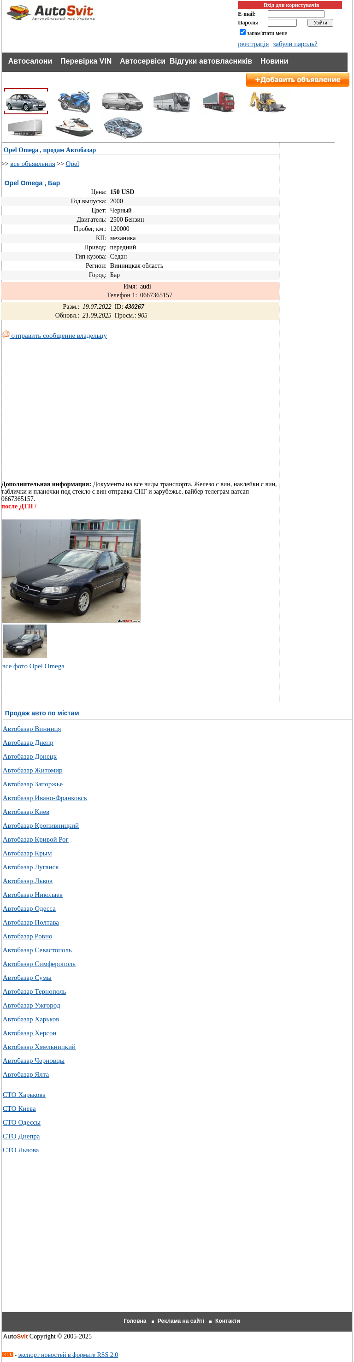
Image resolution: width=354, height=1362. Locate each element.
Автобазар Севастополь (37, 950)
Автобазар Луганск (31, 867)
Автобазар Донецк (30, 756)
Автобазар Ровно (28, 936)
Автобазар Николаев (33, 894)
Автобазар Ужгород (31, 1005)
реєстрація (253, 43)
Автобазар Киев (26, 811)
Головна (135, 1321)
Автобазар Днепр (28, 742)
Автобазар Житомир (33, 770)
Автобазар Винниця (32, 728)
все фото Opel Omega (33, 666)
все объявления (32, 163)
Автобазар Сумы (27, 977)
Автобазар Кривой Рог (36, 839)
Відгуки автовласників (211, 61)
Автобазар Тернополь (34, 991)
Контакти (227, 1321)
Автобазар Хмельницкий (39, 1046)
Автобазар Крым (27, 853)
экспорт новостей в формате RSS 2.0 (68, 1354)
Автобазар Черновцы (34, 1060)
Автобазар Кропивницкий (41, 825)
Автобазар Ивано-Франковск (45, 798)
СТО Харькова (24, 1094)
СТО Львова (21, 1150)
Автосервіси (142, 61)
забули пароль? (295, 43)
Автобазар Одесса (29, 908)
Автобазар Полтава (31, 922)
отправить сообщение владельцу (54, 335)
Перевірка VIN (86, 61)
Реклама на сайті (181, 1321)
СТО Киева (19, 1108)
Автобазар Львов (28, 880)
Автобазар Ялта (26, 1074)
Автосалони (30, 61)
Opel (72, 163)
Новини (274, 61)
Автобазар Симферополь (39, 963)
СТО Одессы (22, 1122)
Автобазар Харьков (31, 1019)
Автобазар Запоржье (33, 784)
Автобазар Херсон (30, 1033)
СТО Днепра (21, 1136)
